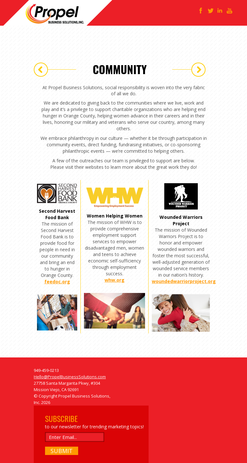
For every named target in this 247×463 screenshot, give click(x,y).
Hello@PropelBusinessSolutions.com (70, 377)
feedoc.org (57, 282)
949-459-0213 (46, 370)
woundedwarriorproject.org (184, 281)
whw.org (114, 280)
